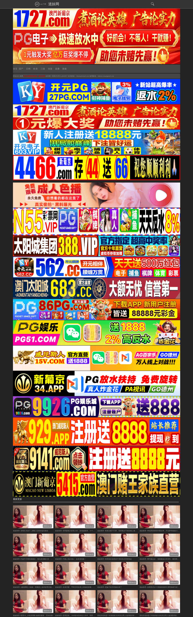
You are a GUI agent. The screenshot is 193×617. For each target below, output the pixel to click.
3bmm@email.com (82, 76)
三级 (43, 69)
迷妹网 (53, 4)
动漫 (50, 69)
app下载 (40, 4)
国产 (21, 69)
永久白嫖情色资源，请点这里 (34, 76)
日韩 (28, 69)
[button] (93, 62)
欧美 (35, 69)
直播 (57, 69)
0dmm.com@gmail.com (106, 76)
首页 (15, 69)
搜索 (64, 69)
